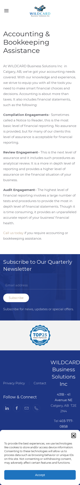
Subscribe (16, 298)
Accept (40, 475)
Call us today (13, 233)
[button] (73, 435)
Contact (39, 383)
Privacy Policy (14, 383)
